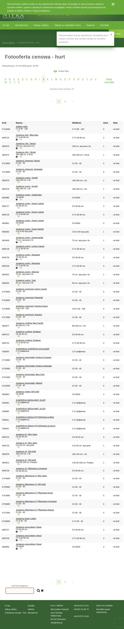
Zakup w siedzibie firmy (67, 25)
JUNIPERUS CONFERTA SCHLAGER (32, 349)
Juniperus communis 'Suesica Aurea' (32, 306)
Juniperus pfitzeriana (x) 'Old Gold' (31, 484)
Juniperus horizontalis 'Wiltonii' (29, 383)
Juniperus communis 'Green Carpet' (31, 289)
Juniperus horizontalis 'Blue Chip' (30, 374)
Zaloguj (116, 33)
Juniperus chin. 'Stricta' (26, 143)
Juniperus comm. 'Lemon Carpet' (30, 246)
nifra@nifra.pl (56, 623)
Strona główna (8, 43)
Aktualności (21, 25)
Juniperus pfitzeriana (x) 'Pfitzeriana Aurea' (34, 493)
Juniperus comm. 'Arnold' (27, 178)
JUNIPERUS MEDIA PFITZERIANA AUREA (35, 417)
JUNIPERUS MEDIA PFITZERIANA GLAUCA (35, 426)
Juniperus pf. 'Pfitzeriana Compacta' (31, 468)
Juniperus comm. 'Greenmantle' (29, 238)
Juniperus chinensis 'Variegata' (29, 169)
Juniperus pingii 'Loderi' (26, 518)
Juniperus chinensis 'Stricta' (28, 161)
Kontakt (104, 25)
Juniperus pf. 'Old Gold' (26, 451)
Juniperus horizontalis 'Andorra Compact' (33, 357)
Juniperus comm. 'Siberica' (27, 272)
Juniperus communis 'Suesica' (29, 315)
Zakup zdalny (41, 25)
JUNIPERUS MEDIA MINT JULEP (31, 400)
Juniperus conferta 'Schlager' (28, 332)
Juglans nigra (21, 126)
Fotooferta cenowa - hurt (15, 613)
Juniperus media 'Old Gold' (27, 392)
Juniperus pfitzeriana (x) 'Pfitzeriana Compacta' (36, 501)
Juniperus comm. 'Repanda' (28, 255)
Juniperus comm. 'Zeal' (26, 280)
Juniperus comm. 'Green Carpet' (30, 203)
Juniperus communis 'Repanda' (29, 297)
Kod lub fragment (20, 586)
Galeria (91, 25)
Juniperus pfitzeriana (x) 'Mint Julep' (31, 476)
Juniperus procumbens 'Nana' (29, 527)
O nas (6, 25)
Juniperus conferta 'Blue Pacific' (30, 323)
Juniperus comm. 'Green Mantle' (30, 229)
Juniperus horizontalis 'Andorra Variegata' (34, 366)
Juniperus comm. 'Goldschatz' (29, 195)
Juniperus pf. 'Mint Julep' (26, 434)
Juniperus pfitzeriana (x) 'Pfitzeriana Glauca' (35, 510)
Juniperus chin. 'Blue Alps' (27, 135)
